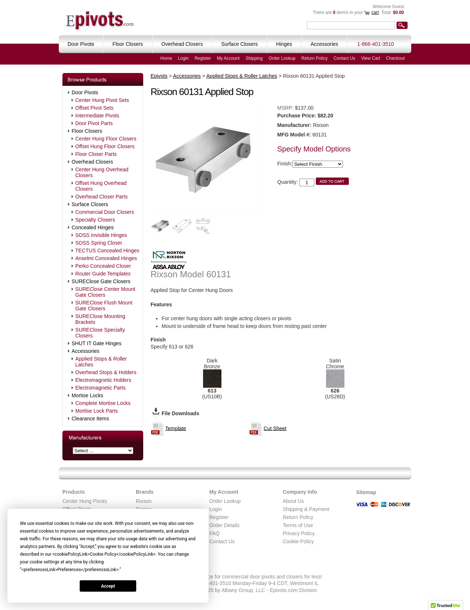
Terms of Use (298, 525)
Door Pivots (85, 92)
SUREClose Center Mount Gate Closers (105, 292)
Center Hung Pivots (84, 501)
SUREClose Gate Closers (101, 281)
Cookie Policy (298, 541)
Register (203, 58)
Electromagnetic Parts (100, 388)
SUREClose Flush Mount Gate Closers (104, 305)
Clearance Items (90, 418)
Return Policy (314, 58)
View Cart (370, 58)
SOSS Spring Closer (98, 243)
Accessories (85, 351)
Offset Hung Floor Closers (105, 146)
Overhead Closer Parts (101, 197)
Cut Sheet (275, 428)
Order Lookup (281, 58)
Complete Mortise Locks (102, 403)
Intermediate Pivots (97, 115)
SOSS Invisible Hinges (101, 235)
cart (375, 12)
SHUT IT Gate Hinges (97, 343)
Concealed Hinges (92, 227)
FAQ (214, 533)
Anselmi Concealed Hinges (106, 258)
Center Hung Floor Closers (106, 139)
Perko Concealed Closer (103, 266)
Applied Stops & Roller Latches (101, 362)
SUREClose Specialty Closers (100, 333)
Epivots (159, 76)
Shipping (254, 58)
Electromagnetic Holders (103, 380)
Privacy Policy (299, 533)
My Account (228, 58)
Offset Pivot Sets (94, 108)
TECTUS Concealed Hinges (107, 250)
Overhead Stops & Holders (106, 372)
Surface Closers (90, 204)
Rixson (144, 501)
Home (166, 58)
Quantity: (287, 182)
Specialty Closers (95, 220)
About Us (293, 501)
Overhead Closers (92, 162)
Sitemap (366, 492)
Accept (108, 586)
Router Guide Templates (103, 274)
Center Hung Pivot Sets (102, 100)
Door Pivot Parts (94, 123)
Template (175, 428)
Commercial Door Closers (104, 212)
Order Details (224, 525)
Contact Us (344, 58)
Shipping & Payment (306, 509)
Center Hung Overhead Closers (102, 172)
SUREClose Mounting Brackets (100, 319)
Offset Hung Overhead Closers (101, 186)
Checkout (395, 58)
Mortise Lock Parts (96, 411)
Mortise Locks (87, 395)
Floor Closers (87, 131)
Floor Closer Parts (96, 154)
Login (183, 58)
